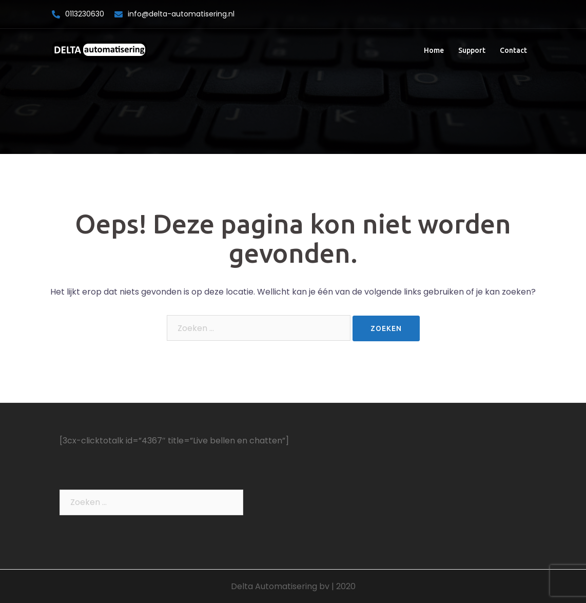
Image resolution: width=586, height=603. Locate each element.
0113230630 (84, 14)
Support (471, 50)
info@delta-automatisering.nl (181, 14)
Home (434, 50)
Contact (513, 50)
